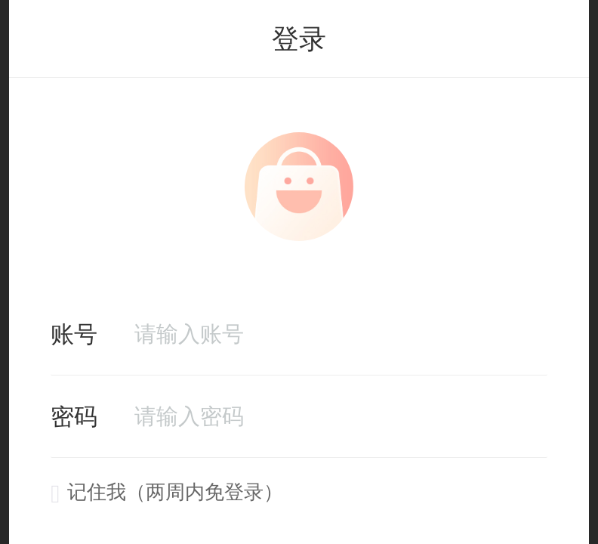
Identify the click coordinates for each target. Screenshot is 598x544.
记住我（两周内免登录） (167, 492)
